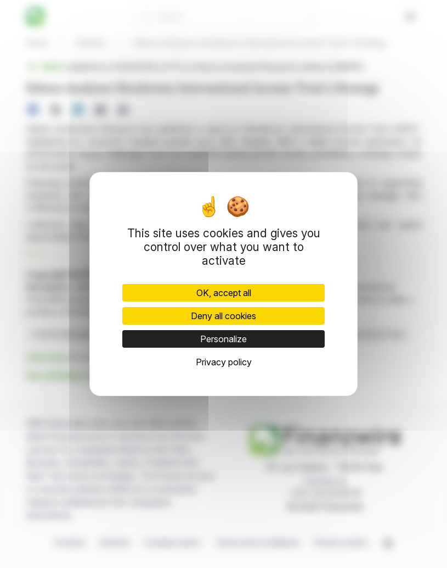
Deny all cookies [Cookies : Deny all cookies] (223, 315)
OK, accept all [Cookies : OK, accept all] (223, 292)
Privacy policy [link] (224, 362)
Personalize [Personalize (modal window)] (223, 338)
